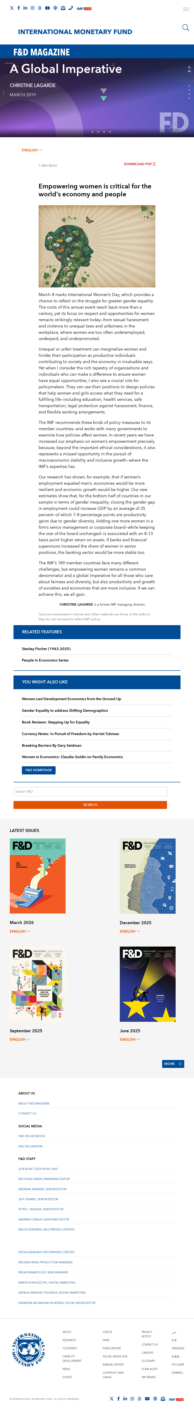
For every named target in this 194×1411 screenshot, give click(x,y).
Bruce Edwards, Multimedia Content (46, 1228)
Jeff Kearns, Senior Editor (38, 1198)
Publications (112, 1347)
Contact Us (27, 1112)
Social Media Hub (115, 1355)
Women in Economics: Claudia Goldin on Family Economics (72, 757)
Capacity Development (72, 1357)
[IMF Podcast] (55, 8)
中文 (174, 1339)
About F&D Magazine (34, 1102)
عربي (174, 1331)
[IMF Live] (84, 8)
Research (69, 1339)
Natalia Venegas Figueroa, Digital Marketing (52, 1291)
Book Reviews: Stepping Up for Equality (56, 722)
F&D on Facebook (31, 1135)
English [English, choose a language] (32, 150)
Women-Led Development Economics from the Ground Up (71, 699)
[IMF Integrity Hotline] (71, 8)
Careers (147, 1352)
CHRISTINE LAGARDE (33, 86)
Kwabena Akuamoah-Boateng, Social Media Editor (56, 1302)
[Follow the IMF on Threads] (40, 8)
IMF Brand (149, 1376)
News (66, 1368)
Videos (107, 1331)
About (67, 1331)
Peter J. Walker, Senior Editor (40, 1208)
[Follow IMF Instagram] (32, 8)
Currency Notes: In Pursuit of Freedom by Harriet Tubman (70, 734)
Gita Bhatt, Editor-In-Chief (38, 1168)
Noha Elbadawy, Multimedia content (46, 1251)
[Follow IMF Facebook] (18, 8)
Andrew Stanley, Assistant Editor (43, 1218)
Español (177, 1372)
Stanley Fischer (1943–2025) (46, 649)
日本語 (175, 1355)
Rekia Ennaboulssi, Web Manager (43, 1271)
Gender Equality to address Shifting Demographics (65, 710)
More (173, 1063)
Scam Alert (150, 1368)
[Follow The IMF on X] (12, 8)
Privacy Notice (147, 1333)
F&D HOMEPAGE (38, 770)
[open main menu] (186, 9)
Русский (178, 1364)
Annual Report (113, 1364)
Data (106, 1339)
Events (67, 1376)
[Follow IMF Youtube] (47, 8)
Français (178, 1347)
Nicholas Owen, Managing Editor (44, 1178)
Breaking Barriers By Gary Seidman (51, 745)
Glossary (148, 1360)
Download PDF (139, 164)
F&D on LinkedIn (30, 1145)
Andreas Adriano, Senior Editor (42, 1188)
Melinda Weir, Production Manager (45, 1261)
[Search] (185, 27)
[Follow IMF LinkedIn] (25, 8)
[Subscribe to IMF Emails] (63, 8)
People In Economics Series (45, 660)
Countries (70, 1347)
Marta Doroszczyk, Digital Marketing (47, 1281)
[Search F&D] (90, 791)
